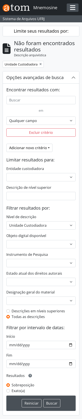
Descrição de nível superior (28, 187)
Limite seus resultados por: (41, 31)
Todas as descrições (28, 316)
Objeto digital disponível (26, 235)
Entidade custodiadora (25, 168)
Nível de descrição (21, 216)
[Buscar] (41, 100)
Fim (9, 355)
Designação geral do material (30, 292)
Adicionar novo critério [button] (28, 147)
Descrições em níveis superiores (38, 311)
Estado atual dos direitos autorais (34, 273)
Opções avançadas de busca (35, 77)
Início (10, 336)
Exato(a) (18, 390)
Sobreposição (23, 385)
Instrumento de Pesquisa (27, 254)
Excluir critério (41, 132)
